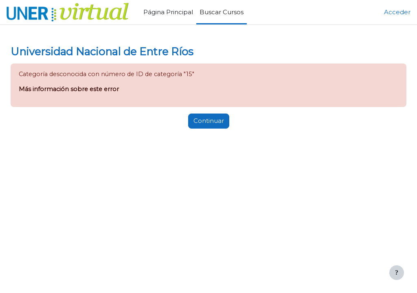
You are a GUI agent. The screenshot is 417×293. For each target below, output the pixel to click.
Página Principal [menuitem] (168, 12)
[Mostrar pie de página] (396, 272)
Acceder (397, 12)
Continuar (208, 121)
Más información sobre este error (88, 90)
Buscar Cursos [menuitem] (222, 12)
